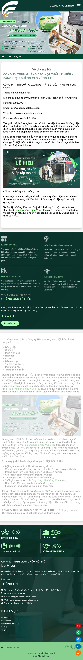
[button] (73, 33)
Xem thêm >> (7, 579)
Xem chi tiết (10, 323)
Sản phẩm (6, 621)
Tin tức (5, 627)
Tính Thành (46, 656)
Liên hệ (5, 630)
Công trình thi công (10, 624)
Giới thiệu (6, 618)
